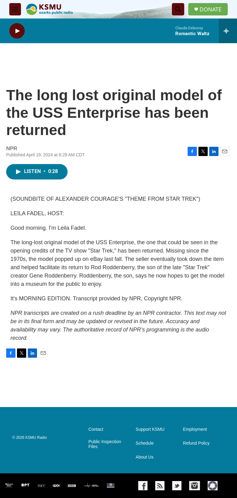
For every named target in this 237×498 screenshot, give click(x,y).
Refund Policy (196, 443)
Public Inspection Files (104, 444)
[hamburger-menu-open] (15, 9)
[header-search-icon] (178, 9)
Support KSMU (150, 429)
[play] (17, 31)
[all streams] (228, 31)
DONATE (211, 9)
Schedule (145, 443)
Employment (195, 429)
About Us (145, 457)
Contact (95, 429)
